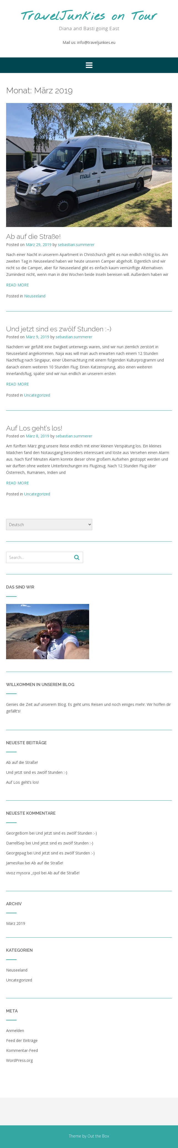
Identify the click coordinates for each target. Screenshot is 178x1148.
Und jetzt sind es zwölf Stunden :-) (58, 329)
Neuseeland (34, 296)
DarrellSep (15, 843)
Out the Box (98, 1136)
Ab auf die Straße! (33, 236)
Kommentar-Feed (22, 1050)
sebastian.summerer (76, 244)
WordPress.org (19, 1060)
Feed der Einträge (22, 1040)
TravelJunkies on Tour (89, 17)
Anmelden (15, 1030)
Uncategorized (37, 395)
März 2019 (15, 923)
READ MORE (17, 284)
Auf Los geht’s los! (34, 428)
